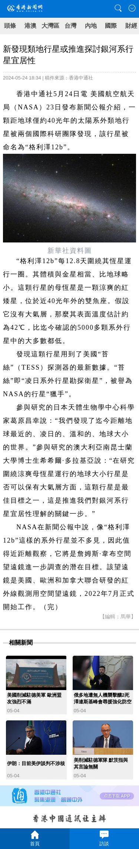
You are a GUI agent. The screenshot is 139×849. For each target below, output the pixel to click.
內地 (91, 26)
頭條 (10, 26)
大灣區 (50, 26)
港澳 (30, 26)
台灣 (70, 26)
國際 (111, 26)
